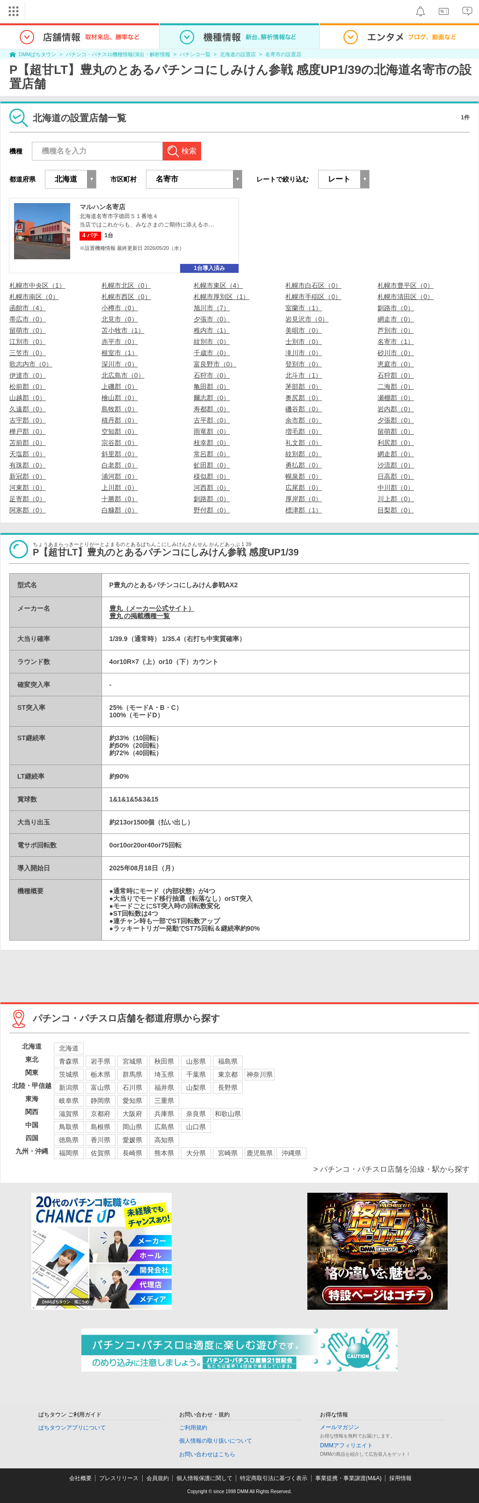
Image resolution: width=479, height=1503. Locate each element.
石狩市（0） (212, 375)
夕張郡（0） (395, 420)
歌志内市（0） (30, 364)
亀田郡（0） (212, 386)
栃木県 (100, 1074)
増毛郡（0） (303, 431)
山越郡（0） (27, 397)
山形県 (196, 1061)
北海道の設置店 (238, 54)
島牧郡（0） (120, 409)
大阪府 (132, 1113)
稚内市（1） (212, 330)
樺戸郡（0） (27, 431)
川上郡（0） (395, 499)
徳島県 (69, 1140)
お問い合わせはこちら (207, 1454)
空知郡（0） (120, 431)
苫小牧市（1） (123, 330)
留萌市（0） (27, 330)
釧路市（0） (395, 308)
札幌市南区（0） (34, 296)
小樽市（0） (120, 308)
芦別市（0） (395, 330)
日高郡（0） (395, 476)
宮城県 (132, 1061)
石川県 (132, 1087)
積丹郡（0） (120, 420)
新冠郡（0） (27, 476)
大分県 (196, 1153)
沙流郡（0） (395, 465)
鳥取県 (69, 1127)
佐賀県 (100, 1153)
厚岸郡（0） (303, 499)
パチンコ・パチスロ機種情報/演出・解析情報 (118, 54)
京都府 (100, 1113)
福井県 (164, 1087)
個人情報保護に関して (204, 1478)
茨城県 (69, 1074)
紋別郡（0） (303, 454)
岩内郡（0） (395, 409)
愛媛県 (132, 1140)
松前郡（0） (27, 386)
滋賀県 (69, 1113)
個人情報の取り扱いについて (215, 1440)
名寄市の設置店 (283, 54)
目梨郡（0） (395, 510)
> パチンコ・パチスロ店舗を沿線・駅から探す (391, 1169)
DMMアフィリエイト (346, 1445)
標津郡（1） (303, 510)
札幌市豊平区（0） (405, 285)
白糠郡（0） (120, 510)
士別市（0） (303, 341)
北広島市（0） (123, 375)
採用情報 (400, 1478)
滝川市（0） (303, 353)
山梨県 (196, 1087)
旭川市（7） (212, 308)
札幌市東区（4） (218, 285)
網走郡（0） (395, 454)
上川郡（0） (120, 487)
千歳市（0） (212, 353)
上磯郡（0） (120, 386)
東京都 (228, 1074)
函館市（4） (27, 308)
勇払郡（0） (303, 465)
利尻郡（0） (395, 442)
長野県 (228, 1087)
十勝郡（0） (120, 499)
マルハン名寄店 (102, 207)
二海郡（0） (395, 386)
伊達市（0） (27, 375)
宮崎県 (228, 1153)
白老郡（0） (120, 465)
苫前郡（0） (27, 442)
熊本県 (164, 1153)
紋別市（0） (212, 341)
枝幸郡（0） (212, 442)
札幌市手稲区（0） (313, 296)
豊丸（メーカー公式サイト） (152, 608)
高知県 (164, 1140)
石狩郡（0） (395, 375)
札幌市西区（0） (126, 296)
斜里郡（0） (120, 454)
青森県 (69, 1061)
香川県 (100, 1140)
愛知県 (132, 1100)
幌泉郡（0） (303, 476)
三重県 (164, 1100)
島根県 (100, 1127)
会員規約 (157, 1478)
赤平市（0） (120, 341)
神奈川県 (260, 1074)
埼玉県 (164, 1074)
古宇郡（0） (27, 420)
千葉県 (196, 1074)
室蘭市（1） (303, 308)
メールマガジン (339, 1427)
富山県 (100, 1087)
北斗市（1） (303, 375)
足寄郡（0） (27, 499)
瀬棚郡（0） (395, 397)
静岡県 (100, 1100)
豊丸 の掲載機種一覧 (139, 616)
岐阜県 (69, 1100)
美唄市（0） (303, 330)
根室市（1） (120, 353)
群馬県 (132, 1074)
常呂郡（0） (212, 454)
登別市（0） (303, 364)
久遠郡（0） (27, 409)
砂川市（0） (395, 353)
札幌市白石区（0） (313, 285)
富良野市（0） (215, 364)
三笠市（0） (27, 353)
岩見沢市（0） (306, 319)
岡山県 (132, 1127)
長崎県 (132, 1153)
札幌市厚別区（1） (222, 296)
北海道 (69, 1048)
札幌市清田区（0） (405, 296)
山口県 (196, 1127)
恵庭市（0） (395, 364)
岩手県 (100, 1061)
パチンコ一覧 (195, 54)
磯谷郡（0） (303, 409)
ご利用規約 (193, 1427)
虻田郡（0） (212, 465)
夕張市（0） (212, 319)
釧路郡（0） (212, 499)
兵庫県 (164, 1113)
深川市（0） (120, 364)
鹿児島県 (260, 1153)
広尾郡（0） (303, 487)
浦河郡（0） (120, 476)
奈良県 (196, 1113)
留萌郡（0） (395, 431)
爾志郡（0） (212, 397)
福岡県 (69, 1153)
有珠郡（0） (27, 465)
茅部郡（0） (303, 386)
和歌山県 (228, 1113)
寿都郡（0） (212, 409)
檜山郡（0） (120, 397)
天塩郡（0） (27, 454)
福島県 (228, 1061)
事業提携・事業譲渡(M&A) (348, 1478)
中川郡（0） (395, 487)
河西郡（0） (212, 487)
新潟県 (69, 1087)
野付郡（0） (212, 510)
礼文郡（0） (303, 442)
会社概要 (80, 1478)
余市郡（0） (303, 420)
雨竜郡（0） (212, 431)
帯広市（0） (27, 319)
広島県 (164, 1127)
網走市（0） (395, 319)
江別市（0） (27, 341)
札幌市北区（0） (126, 285)
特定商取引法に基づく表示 (273, 1478)
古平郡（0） (212, 420)
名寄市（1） (395, 341)
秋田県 (164, 1061)
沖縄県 (291, 1153)
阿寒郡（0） (27, 510)
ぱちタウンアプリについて (72, 1427)
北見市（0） (120, 319)
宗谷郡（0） (120, 442)
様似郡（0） (212, 476)
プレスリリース (118, 1478)
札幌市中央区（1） (37, 285)
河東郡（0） (27, 487)
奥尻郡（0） (303, 397)
